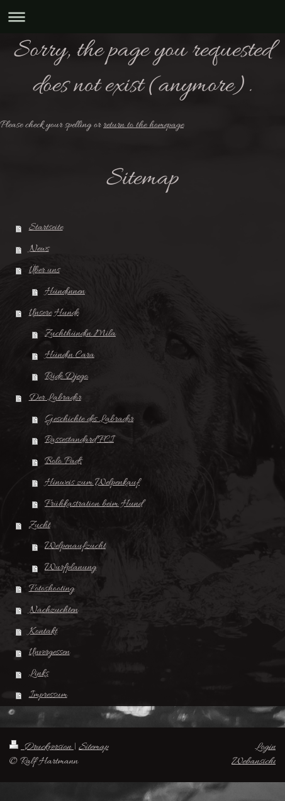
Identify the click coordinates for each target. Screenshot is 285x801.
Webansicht (254, 761)
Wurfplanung (70, 567)
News (39, 249)
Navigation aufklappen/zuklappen (142, 16)
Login (265, 747)
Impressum (48, 695)
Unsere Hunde (54, 313)
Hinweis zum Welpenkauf (92, 482)
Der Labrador (55, 398)
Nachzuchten (53, 610)
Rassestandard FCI (79, 440)
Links (38, 673)
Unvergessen (49, 652)
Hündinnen (65, 291)
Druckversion (41, 747)
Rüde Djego (66, 376)
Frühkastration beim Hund (93, 504)
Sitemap (93, 747)
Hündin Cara (69, 355)
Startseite (46, 227)
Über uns (44, 270)
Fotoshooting (51, 589)
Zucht (39, 525)
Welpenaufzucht (75, 546)
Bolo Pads (63, 461)
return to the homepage (143, 125)
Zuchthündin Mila (80, 334)
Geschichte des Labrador (89, 419)
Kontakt (43, 631)
